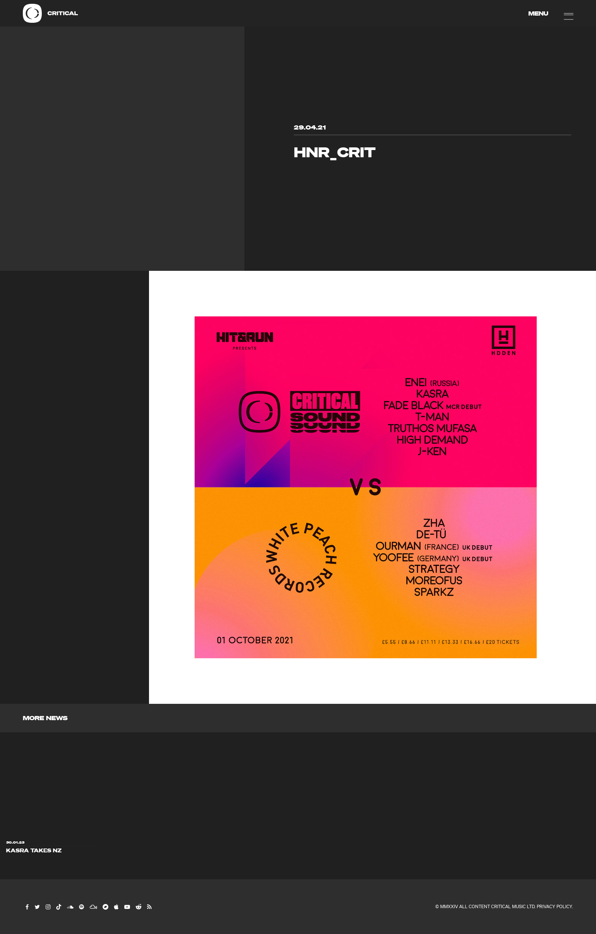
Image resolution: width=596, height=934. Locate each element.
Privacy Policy (554, 906)
